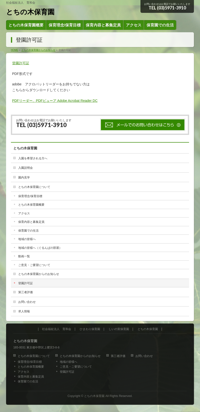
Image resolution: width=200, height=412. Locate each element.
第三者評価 (25, 292)
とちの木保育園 (30, 12)
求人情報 (24, 311)
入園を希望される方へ (32, 158)
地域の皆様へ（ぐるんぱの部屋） (40, 248)
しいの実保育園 (119, 329)
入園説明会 (25, 168)
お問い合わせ (27, 302)
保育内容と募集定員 (31, 222)
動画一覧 (24, 256)
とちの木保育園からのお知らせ (38, 274)
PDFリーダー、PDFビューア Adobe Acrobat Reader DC (55, 101)
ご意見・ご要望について (34, 265)
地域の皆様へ (27, 239)
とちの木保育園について (34, 187)
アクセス (24, 213)
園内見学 (24, 177)
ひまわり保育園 (90, 329)
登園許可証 (20, 63)
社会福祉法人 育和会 (56, 329)
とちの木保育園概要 (31, 204)
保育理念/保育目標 (30, 196)
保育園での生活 (28, 230)
